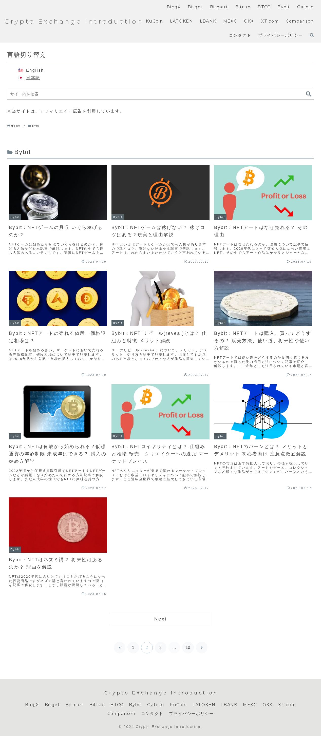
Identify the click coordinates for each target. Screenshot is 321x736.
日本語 (33, 77)
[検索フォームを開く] (312, 35)
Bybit (135, 704)
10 (188, 647)
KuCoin (178, 704)
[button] (308, 94)
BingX (32, 704)
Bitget (52, 704)
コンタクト (152, 713)
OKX (267, 704)
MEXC (250, 704)
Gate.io (155, 704)
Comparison (121, 713)
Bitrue (97, 704)
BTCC (116, 704)
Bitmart (75, 704)
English (35, 70)
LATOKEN (204, 704)
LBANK (229, 704)
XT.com (287, 704)
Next (160, 619)
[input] (160, 94)
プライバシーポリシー (191, 713)
